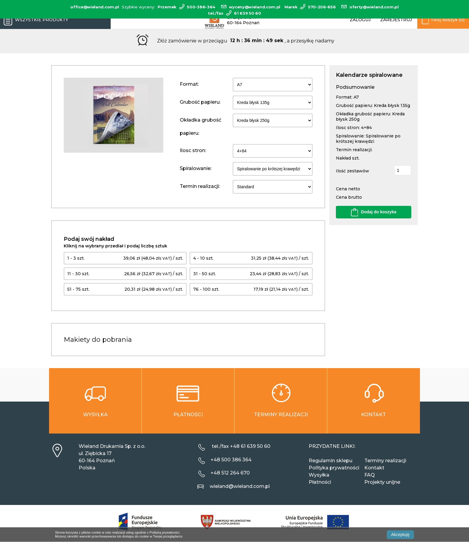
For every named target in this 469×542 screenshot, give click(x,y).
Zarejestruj (396, 19)
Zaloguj (360, 19)
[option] (113, 115)
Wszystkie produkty (34, 20)
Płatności (320, 482)
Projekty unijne (382, 482)
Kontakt (374, 468)
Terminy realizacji (385, 460)
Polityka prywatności (334, 468)
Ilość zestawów (352, 171)
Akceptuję (400, 534)
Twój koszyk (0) (443, 20)
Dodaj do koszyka (373, 212)
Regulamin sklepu (330, 460)
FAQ (369, 475)
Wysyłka (319, 475)
